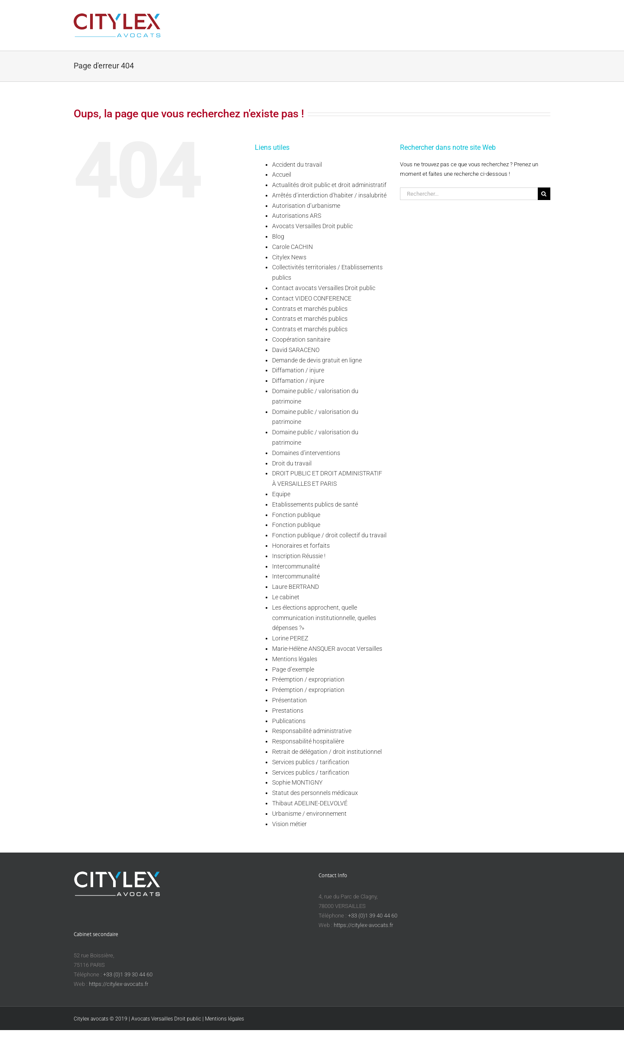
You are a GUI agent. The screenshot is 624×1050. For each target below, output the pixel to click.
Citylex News (289, 257)
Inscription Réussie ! (298, 555)
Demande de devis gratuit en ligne (317, 360)
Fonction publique (296, 514)
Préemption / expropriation (308, 679)
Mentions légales (294, 659)
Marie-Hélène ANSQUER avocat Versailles (327, 648)
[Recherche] (544, 193)
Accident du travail (297, 164)
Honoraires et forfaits (301, 545)
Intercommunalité (296, 566)
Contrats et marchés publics (310, 308)
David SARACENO (295, 349)
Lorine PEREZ (290, 638)
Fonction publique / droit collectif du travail (329, 535)
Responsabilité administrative (311, 730)
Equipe (281, 494)
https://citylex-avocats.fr (363, 925)
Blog (278, 236)
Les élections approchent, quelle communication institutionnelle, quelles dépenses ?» (324, 618)
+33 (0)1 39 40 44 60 (372, 915)
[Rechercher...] (469, 193)
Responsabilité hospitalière (308, 741)
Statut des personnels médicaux (315, 792)
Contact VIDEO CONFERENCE (311, 298)
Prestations (287, 710)
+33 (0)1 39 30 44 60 (128, 974)
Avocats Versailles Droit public (312, 226)
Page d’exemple (293, 669)
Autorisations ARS (296, 215)
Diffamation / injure (298, 370)
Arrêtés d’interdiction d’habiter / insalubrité (329, 195)
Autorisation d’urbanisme (306, 205)
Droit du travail (292, 463)
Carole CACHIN (292, 246)
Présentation (289, 700)
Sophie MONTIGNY (297, 782)
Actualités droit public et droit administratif (329, 184)
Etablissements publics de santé (315, 504)
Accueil (281, 174)
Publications (289, 720)
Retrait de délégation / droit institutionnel (327, 751)
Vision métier (289, 824)
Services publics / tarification (310, 762)
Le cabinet (285, 597)
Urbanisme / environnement (309, 813)
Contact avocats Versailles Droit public (323, 287)
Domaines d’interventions (306, 452)
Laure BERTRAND (295, 586)
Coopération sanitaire (301, 339)
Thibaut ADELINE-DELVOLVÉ (310, 803)
